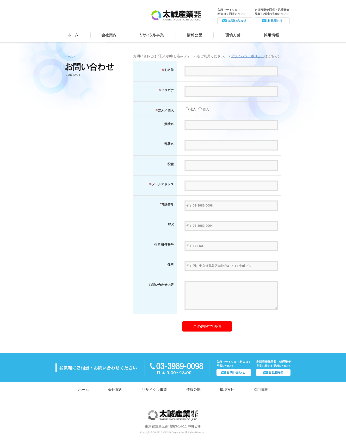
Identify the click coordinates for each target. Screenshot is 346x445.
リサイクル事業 (152, 34)
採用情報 (271, 34)
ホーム (73, 34)
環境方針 (233, 34)
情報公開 (194, 34)
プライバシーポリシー (247, 56)
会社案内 (110, 34)
